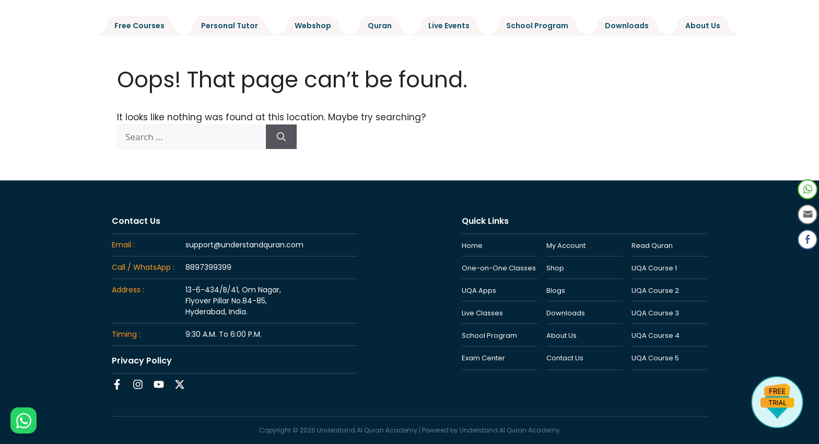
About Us (702, 25)
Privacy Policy (142, 361)
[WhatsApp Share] (807, 189)
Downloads (627, 25)
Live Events (449, 25)
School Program (537, 25)
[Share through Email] (807, 214)
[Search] (281, 137)
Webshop (313, 25)
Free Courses (139, 25)
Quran (380, 25)
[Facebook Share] (807, 239)
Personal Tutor (229, 25)
